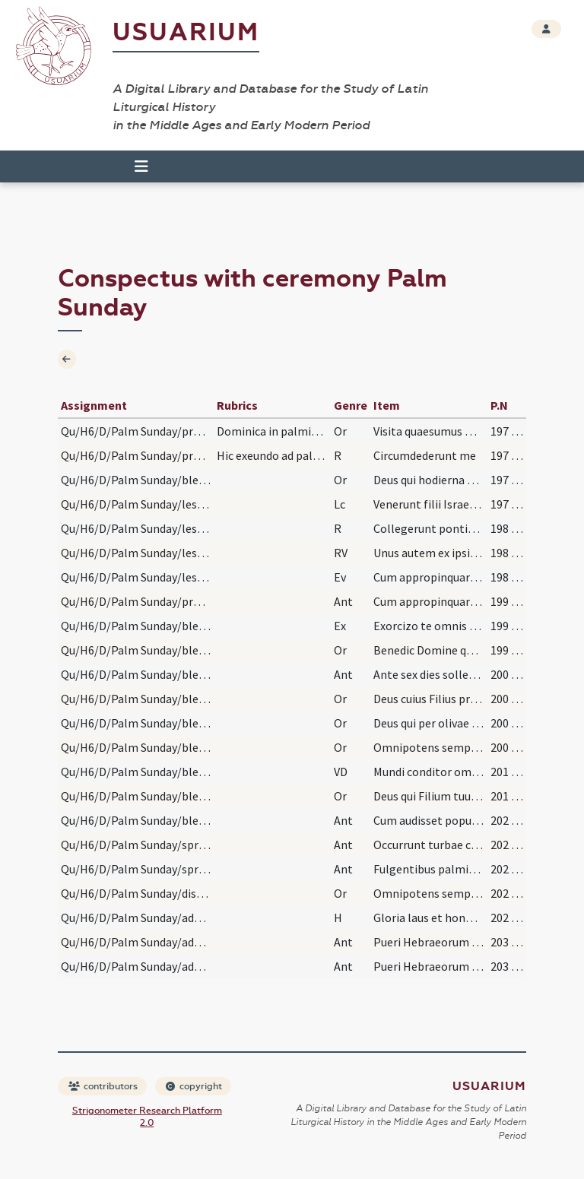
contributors (103, 1086)
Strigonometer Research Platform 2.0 (147, 1116)
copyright (194, 1086)
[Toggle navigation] (141, 166)
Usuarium (186, 32)
